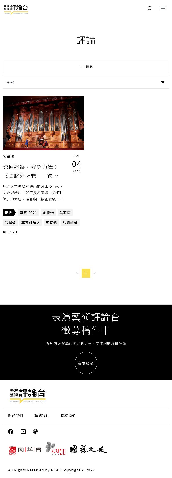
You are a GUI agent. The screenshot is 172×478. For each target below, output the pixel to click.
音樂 (8, 212)
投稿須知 (68, 415)
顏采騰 (9, 156)
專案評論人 (30, 222)
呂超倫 (10, 222)
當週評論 (70, 222)
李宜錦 (51, 222)
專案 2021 (28, 212)
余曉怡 (48, 212)
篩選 (85, 66)
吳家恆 (65, 212)
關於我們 (15, 415)
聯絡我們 (42, 415)
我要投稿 (86, 363)
